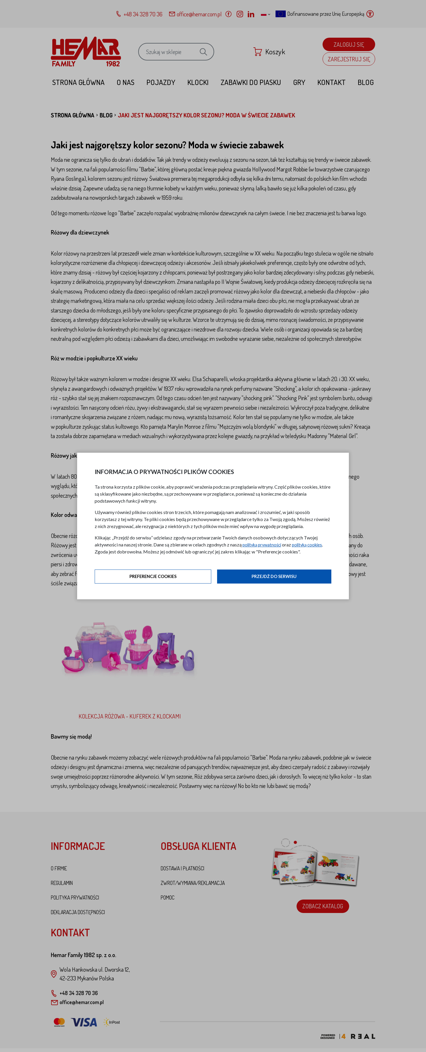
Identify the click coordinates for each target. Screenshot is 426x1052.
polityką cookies (312, 545)
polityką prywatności (264, 545)
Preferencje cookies (153, 577)
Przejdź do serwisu (274, 577)
